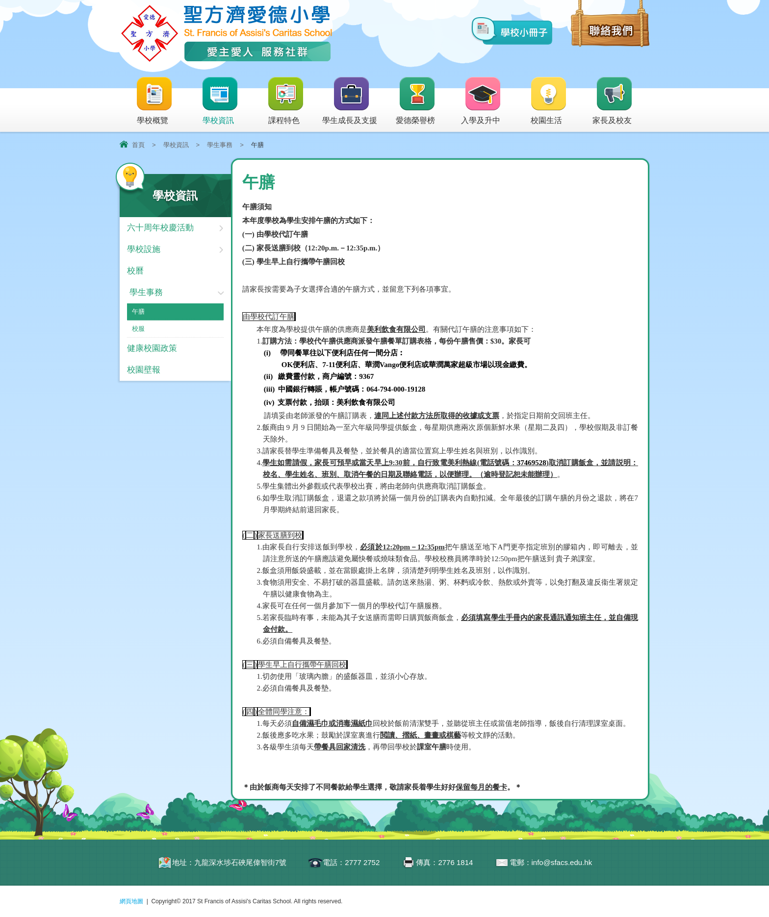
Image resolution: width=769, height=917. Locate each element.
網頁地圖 (131, 901)
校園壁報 (143, 369)
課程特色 (286, 101)
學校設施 (143, 249)
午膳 (138, 311)
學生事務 (219, 145)
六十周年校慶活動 (160, 227)
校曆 (135, 270)
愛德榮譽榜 (416, 101)
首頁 (138, 145)
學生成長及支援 (349, 101)
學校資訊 (220, 101)
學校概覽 (154, 101)
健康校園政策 (152, 348)
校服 (138, 328)
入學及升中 (481, 101)
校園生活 (548, 101)
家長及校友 (612, 101)
